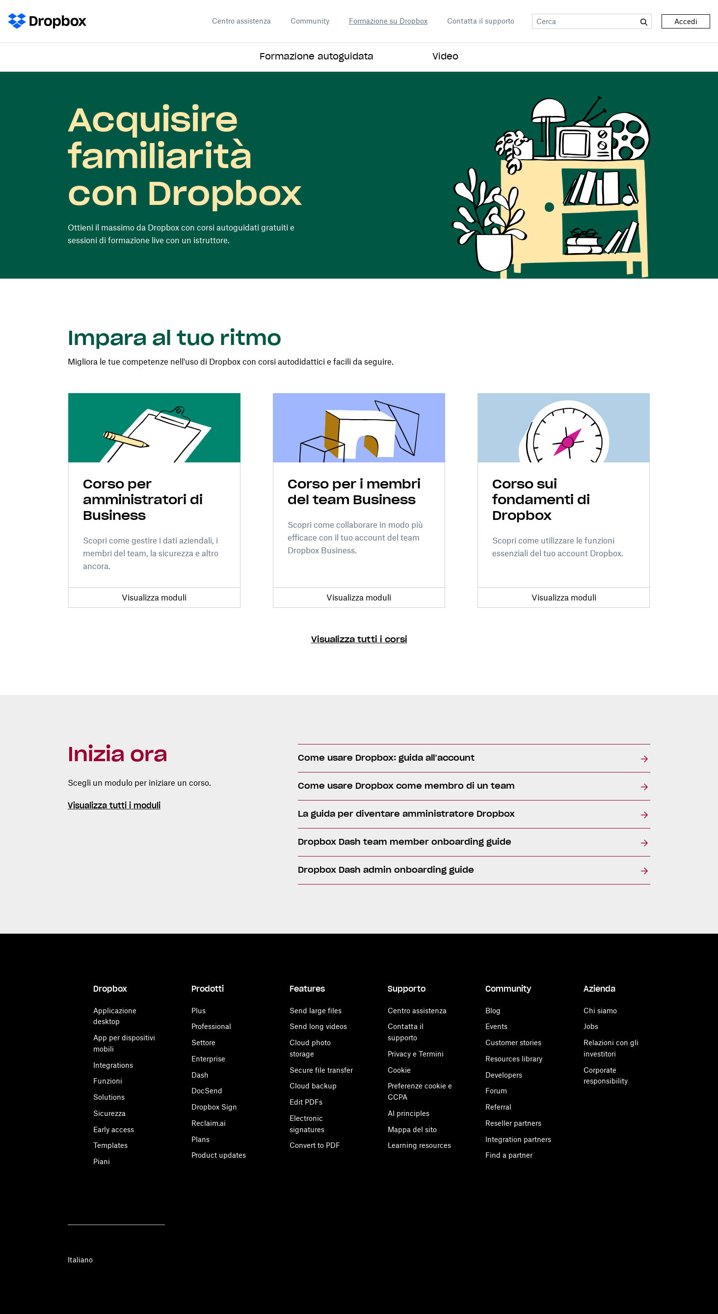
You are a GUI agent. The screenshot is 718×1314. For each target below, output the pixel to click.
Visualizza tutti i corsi (359, 640)
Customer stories (513, 1042)
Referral (498, 1107)
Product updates (218, 1155)
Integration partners (518, 1139)
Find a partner (508, 1155)
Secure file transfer (321, 1070)
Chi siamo (600, 1010)
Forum (496, 1090)
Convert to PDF (315, 1145)
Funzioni (107, 1081)
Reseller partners (513, 1123)
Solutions (109, 1097)
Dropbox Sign (214, 1107)
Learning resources (419, 1145)
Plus (198, 1010)
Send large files (316, 1010)
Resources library (513, 1059)
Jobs (591, 1026)
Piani (101, 1161)
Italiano (80, 1260)
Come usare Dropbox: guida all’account (386, 758)
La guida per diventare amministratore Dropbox (406, 814)
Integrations (113, 1065)
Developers (503, 1075)
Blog (493, 1010)
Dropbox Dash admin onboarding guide (386, 870)
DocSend (206, 1090)
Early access (113, 1129)
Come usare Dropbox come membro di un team (406, 786)
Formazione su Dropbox (388, 21)
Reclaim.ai (208, 1123)
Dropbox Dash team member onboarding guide (404, 842)
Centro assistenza (241, 21)
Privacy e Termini (416, 1054)
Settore (203, 1042)
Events (496, 1026)
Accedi (685, 21)
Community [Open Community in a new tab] (310, 21)
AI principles (408, 1113)
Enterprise (208, 1059)
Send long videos (318, 1026)
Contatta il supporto (480, 21)
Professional (211, 1026)
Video (445, 57)
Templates (110, 1145)
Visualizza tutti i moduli (114, 806)
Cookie (399, 1070)
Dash (200, 1075)
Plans (200, 1139)
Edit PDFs (306, 1102)
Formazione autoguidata (316, 57)
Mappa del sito (412, 1129)
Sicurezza (109, 1113)
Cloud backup (313, 1086)
